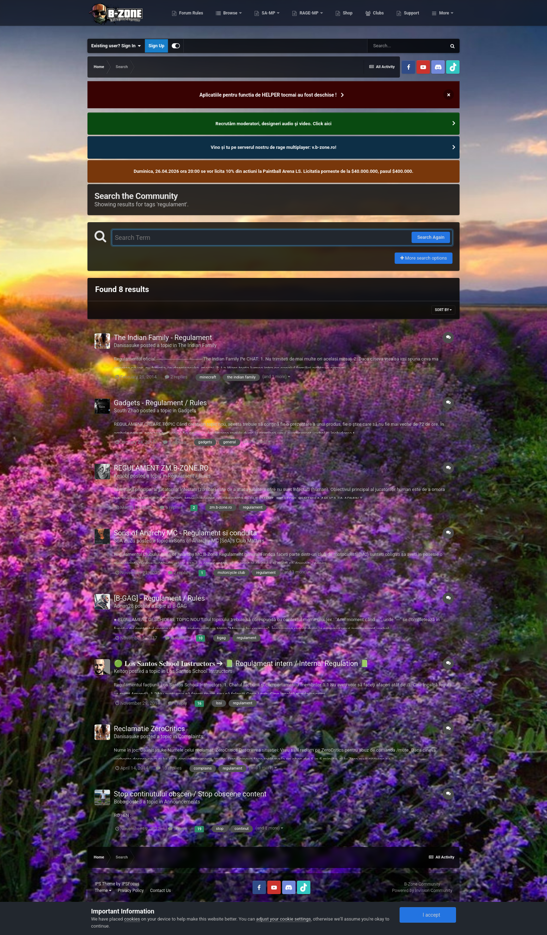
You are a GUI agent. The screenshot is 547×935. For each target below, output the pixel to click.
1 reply (177, 703)
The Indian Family (197, 345)
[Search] (406, 46)
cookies (132, 919)
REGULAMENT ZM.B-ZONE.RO (161, 468)
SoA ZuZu (124, 541)
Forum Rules (225, 17)
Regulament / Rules (189, 476)
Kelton (121, 671)
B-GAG (179, 606)
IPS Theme (105, 883)
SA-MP (303, 17)
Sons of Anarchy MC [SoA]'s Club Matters (219, 541)
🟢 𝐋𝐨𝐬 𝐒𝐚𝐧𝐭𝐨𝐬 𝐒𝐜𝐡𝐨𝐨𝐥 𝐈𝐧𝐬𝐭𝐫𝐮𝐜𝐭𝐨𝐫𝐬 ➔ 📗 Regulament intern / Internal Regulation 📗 (241, 663)
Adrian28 (124, 606)
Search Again (430, 237)
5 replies (174, 442)
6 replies (171, 507)
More (444, 17)
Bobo (120, 802)
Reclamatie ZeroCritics (149, 728)
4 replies (176, 637)
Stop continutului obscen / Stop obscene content (190, 794)
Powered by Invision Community (422, 890)
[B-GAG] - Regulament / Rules (159, 598)
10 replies (168, 768)
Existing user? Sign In (116, 46)
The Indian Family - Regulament (163, 337)
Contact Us (160, 890)
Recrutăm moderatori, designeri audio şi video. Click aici (273, 123)
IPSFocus (130, 883)
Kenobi (121, 476)
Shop (382, 17)
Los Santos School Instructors (199, 671)
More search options (423, 258)
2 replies (176, 377)
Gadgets (187, 410)
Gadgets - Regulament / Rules (160, 403)
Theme (103, 890)
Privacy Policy (131, 890)
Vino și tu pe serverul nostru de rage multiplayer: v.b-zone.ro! (273, 147)
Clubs (413, 17)
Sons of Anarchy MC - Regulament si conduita (185, 533)
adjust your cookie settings (283, 919)
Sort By (443, 310)
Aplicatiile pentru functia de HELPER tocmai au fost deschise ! (268, 95)
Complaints (190, 736)
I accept (427, 915)
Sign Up (156, 45)
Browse (265, 17)
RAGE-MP (344, 17)
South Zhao (126, 410)
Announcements (182, 802)
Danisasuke (126, 345)
